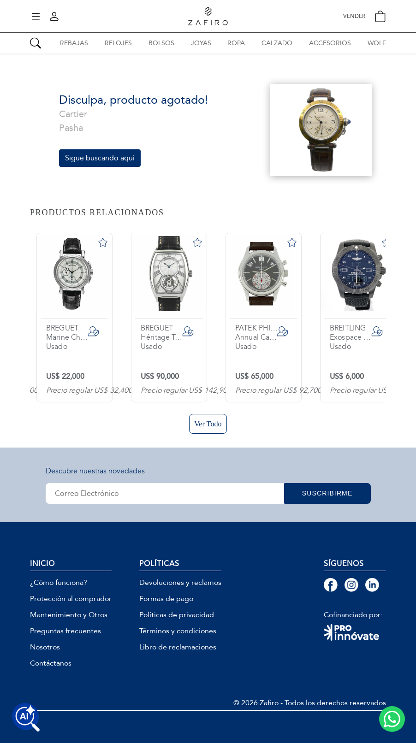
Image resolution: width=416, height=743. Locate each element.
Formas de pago (166, 598)
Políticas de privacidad (176, 614)
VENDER (354, 16)
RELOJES (118, 43)
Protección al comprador (71, 598)
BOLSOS (161, 43)
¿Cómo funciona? (58, 582)
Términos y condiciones (177, 631)
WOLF (377, 43)
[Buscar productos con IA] (26, 717)
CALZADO (276, 43)
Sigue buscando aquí (100, 157)
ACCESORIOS (330, 43)
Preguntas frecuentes (65, 631)
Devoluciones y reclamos (180, 582)
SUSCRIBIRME (331, 493)
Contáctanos (50, 663)
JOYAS (201, 43)
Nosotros (45, 647)
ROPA (236, 43)
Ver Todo (207, 424)
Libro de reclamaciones (177, 647)
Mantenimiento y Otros (68, 614)
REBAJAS (74, 43)
